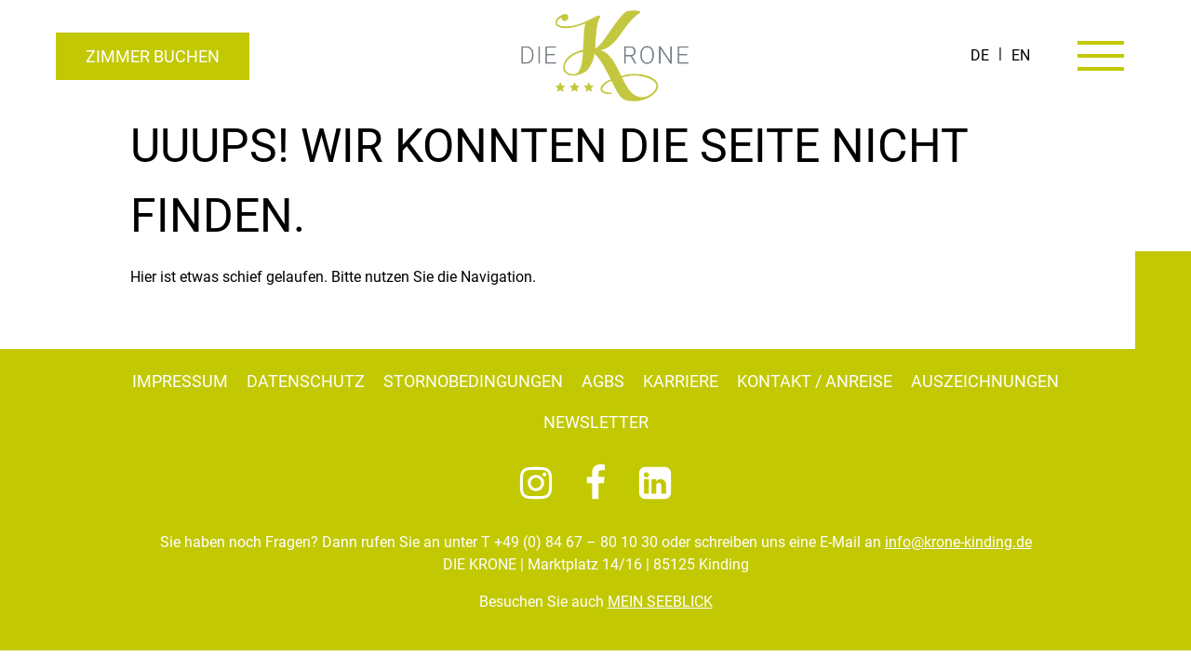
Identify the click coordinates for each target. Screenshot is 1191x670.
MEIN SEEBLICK (660, 601)
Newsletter (596, 422)
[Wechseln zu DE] (979, 56)
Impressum (180, 381)
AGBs (603, 381)
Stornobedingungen (473, 381)
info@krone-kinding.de (958, 542)
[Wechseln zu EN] (1020, 56)
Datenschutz (306, 381)
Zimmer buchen (153, 56)
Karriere (680, 381)
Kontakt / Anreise (814, 381)
